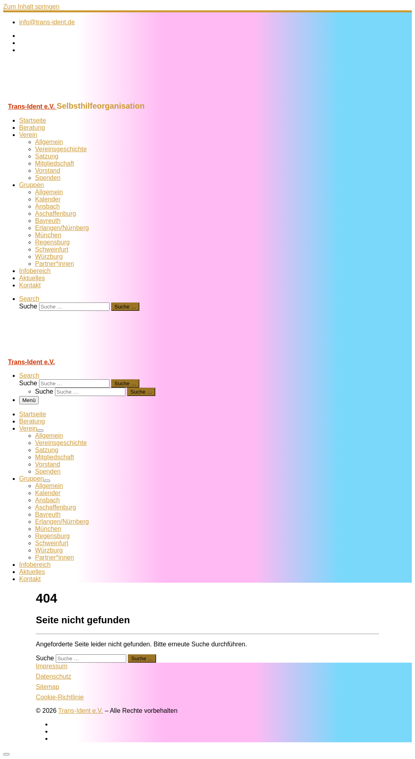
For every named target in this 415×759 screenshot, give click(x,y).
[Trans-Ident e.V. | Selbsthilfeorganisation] (53, 97)
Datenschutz (53, 676)
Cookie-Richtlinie (60, 697)
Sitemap (47, 686)
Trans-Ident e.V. (80, 710)
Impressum (51, 666)
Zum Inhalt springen (31, 6)
